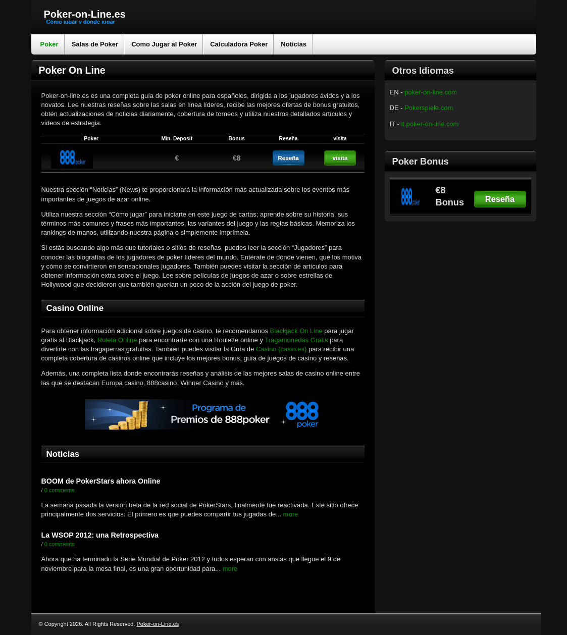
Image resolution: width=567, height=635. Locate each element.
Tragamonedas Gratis (296, 340)
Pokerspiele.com (428, 108)
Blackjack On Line (297, 331)
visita (340, 157)
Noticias (293, 44)
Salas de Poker (95, 44)
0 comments (59, 490)
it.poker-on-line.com (429, 124)
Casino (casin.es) (281, 349)
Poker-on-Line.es (85, 14)
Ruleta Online (117, 340)
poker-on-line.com (430, 92)
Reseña (499, 198)
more (289, 514)
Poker (49, 44)
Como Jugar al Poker (164, 44)
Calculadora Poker (239, 44)
